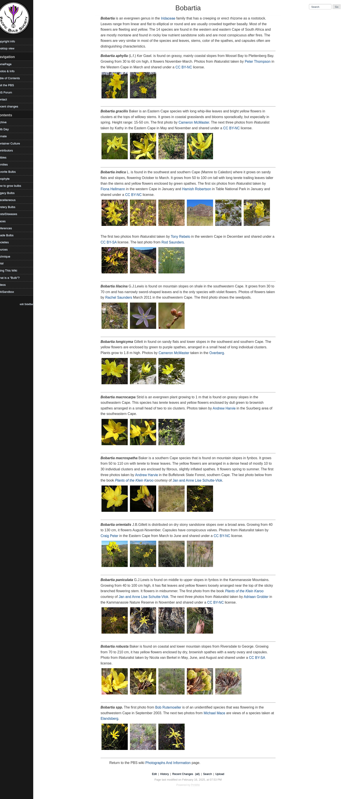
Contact (7, 99)
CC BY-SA (111, 242)
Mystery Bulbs (11, 207)
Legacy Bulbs (11, 193)
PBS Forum (9, 92)
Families (7, 164)
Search (210, 774)
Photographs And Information (170, 763)
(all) (200, 774)
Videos (6, 284)
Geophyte (8, 178)
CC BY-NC (186, 67)
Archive (7, 122)
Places (6, 221)
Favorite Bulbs (11, 171)
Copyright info (11, 41)
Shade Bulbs (10, 235)
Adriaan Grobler (258, 597)
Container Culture (13, 143)
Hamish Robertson (199, 189)
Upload (222, 774)
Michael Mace (217, 713)
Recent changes (12, 106)
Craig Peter (112, 536)
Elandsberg (112, 718)
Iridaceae (170, 18)
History (167, 774)
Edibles (7, 157)
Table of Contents (13, 78)
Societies (8, 242)
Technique (8, 256)
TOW (5, 263)
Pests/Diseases (12, 214)
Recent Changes (185, 774)
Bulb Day (8, 129)
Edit (156, 774)
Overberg (219, 353)
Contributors (10, 150)
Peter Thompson (260, 61)
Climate (7, 136)
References (9, 228)
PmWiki (198, 785)
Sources (7, 249)
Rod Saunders (175, 242)
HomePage (9, 64)
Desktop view (10, 48)
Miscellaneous (11, 200)
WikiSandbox (10, 291)
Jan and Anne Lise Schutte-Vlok (200, 480)
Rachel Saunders (121, 297)
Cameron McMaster (196, 122)
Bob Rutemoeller (171, 707)
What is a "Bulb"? (13, 277)
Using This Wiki (12, 270)
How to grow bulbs (14, 185)
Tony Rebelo (183, 236)
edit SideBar (31, 304)
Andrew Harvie (226, 408)
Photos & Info (11, 71)
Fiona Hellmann (115, 189)
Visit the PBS (10, 85)
